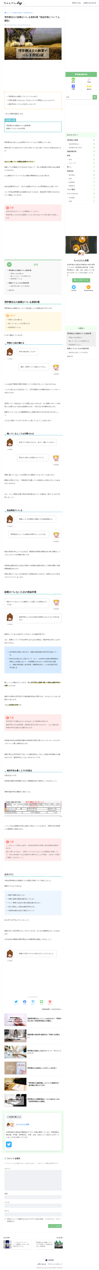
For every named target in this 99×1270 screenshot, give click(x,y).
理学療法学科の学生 (82, 147)
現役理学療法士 (56, 1009)
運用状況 (82, 186)
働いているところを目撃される (21, 276)
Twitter (9, 1148)
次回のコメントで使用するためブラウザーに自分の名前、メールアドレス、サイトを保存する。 (34, 1220)
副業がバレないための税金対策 (19, 283)
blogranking (88, 288)
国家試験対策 (81, 151)
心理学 (73, 87)
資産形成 (81, 171)
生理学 (89, 80)
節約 (82, 179)
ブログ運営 (81, 190)
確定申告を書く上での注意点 (20, 286)
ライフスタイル (81, 194)
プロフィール (76, 3)
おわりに (12, 290)
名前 (6, 1193)
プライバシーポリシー (55, 1264)
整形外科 (89, 87)
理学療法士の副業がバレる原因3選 (21, 270)
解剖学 (73, 80)
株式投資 (82, 175)
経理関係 (82, 182)
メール (7, 1202)
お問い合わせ (41, 1264)
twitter (73, 288)
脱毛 (82, 159)
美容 (81, 155)
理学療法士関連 (81, 140)
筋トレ (81, 167)
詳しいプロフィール (81, 281)
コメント (7, 1168)
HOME (49, 1260)
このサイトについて (89, 3)
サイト (6, 1211)
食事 (82, 201)
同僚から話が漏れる (17, 273)
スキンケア (82, 163)
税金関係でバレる (16, 279)
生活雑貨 (82, 198)
